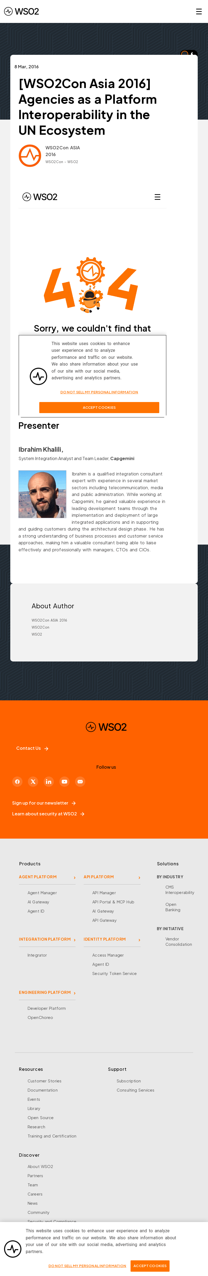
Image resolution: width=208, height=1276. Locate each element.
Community (39, 1212)
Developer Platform (47, 1008)
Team (33, 1184)
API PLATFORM (99, 876)
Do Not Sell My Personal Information (87, 1266)
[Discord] (80, 782)
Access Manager (108, 955)
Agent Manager (42, 892)
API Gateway (104, 920)
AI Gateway (38, 901)
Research (36, 1126)
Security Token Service (114, 973)
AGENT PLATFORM (38, 876)
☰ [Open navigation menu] (199, 11)
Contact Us (32, 748)
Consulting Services (135, 1090)
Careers (35, 1193)
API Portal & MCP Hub (113, 901)
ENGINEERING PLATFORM (45, 992)
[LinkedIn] (49, 782)
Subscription (129, 1080)
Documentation (43, 1090)
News (33, 1203)
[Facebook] (17, 782)
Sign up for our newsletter (44, 803)
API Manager (104, 892)
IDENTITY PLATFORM (105, 939)
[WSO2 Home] (21, 11)
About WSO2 (40, 1166)
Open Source (41, 1117)
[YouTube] (64, 782)
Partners (35, 1175)
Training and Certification (52, 1135)
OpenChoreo (40, 1017)
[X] (33, 782)
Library (34, 1108)
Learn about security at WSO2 (48, 813)
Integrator (37, 955)
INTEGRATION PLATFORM (45, 939)
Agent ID (36, 911)
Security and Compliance (52, 1221)
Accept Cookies (150, 1266)
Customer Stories (44, 1080)
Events (34, 1099)
